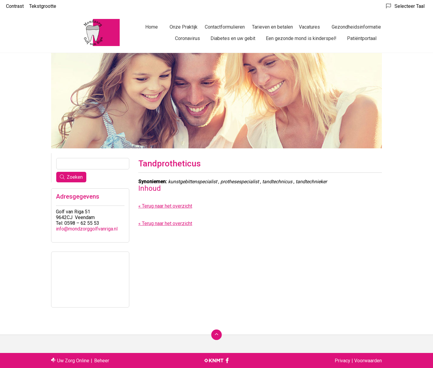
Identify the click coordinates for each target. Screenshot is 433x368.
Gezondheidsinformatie (356, 27)
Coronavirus (187, 38)
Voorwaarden (368, 360)
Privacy (342, 360)
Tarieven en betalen (272, 27)
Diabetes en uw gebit (232, 38)
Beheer (101, 360)
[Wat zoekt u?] (92, 163)
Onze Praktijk (184, 27)
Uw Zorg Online (73, 360)
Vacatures (309, 27)
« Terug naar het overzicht (165, 206)
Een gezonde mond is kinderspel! (301, 38)
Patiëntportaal (361, 38)
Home (151, 27)
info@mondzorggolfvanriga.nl (87, 229)
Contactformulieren (225, 27)
